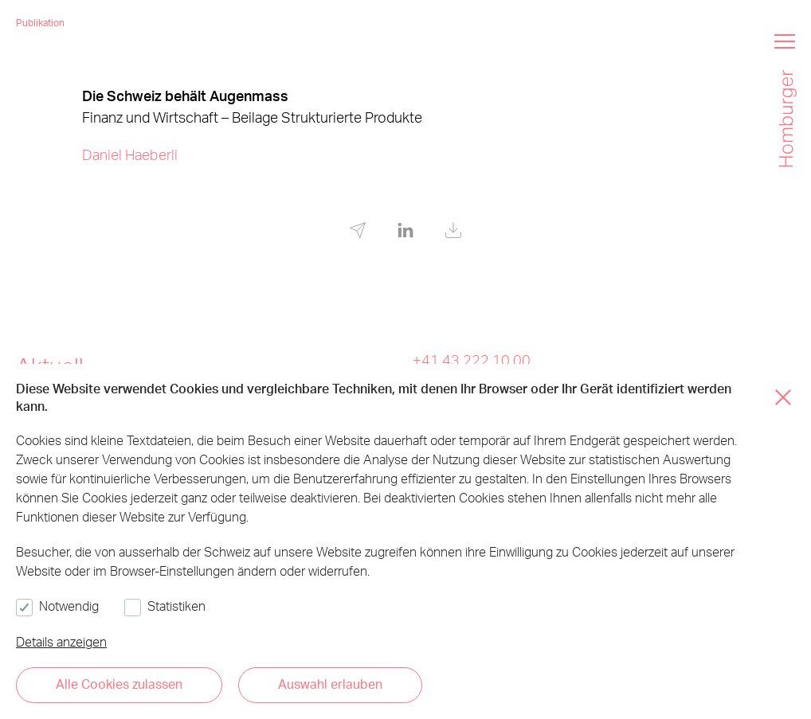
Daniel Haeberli (130, 154)
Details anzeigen (61, 641)
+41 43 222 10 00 (472, 359)
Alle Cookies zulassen (119, 683)
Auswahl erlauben (330, 683)
